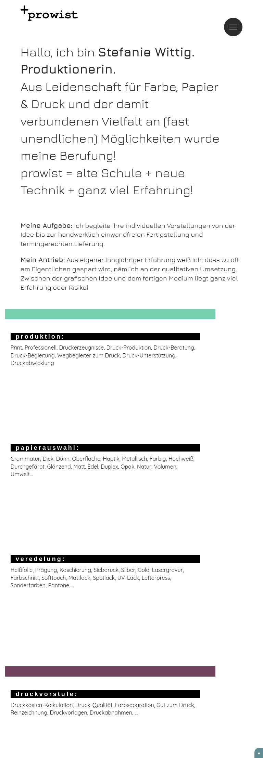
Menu (233, 27)
